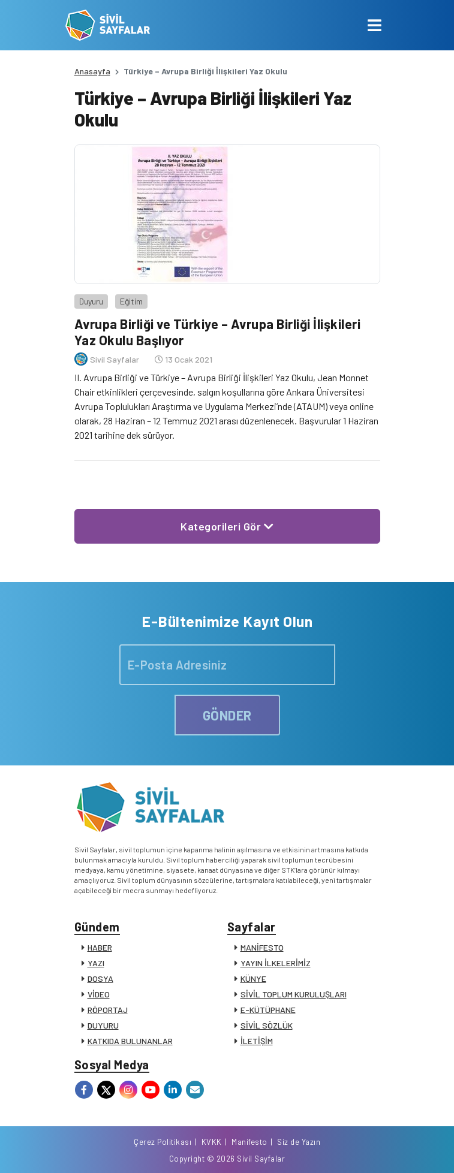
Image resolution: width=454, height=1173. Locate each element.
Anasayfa (92, 71)
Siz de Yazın (298, 1142)
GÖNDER (227, 715)
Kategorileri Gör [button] (227, 526)
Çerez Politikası (162, 1142)
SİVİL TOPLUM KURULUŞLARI (293, 994)
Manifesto (249, 1142)
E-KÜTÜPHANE (268, 1010)
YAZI (96, 963)
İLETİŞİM (256, 1041)
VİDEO (99, 994)
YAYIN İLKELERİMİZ (275, 963)
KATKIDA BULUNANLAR (130, 1041)
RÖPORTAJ (108, 1010)
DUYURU (103, 1025)
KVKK (212, 1142)
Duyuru (91, 301)
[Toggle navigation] (374, 25)
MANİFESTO (262, 947)
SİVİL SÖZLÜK (266, 1025)
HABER (100, 947)
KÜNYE (253, 978)
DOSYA (100, 978)
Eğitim (131, 301)
